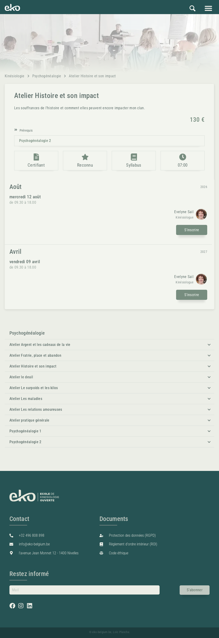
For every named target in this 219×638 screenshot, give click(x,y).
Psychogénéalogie (46, 76)
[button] (208, 8)
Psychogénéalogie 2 (35, 140)
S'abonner (194, 590)
